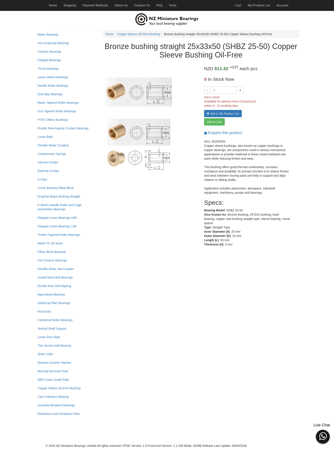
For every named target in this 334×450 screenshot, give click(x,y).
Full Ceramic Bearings (52, 260)
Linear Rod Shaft (48, 337)
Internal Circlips (47, 162)
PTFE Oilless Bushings (52, 119)
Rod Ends (43, 311)
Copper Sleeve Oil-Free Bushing (59, 388)
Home (109, 34)
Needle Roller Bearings (52, 85)
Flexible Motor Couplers (53, 145)
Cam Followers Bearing (53, 396)
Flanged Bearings (49, 60)
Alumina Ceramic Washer (54, 362)
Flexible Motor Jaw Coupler (55, 269)
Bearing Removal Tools (52, 371)
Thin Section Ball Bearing (54, 345)
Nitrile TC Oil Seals (50, 243)
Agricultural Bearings (51, 294)
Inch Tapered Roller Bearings (56, 111)
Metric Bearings (47, 34)
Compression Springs (51, 154)
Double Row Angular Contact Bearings (62, 128)
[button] (323, 436)
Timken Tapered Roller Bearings (58, 235)
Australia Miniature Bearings (56, 405)
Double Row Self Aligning (54, 286)
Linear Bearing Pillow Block (55, 188)
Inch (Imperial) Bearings (53, 43)
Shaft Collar (45, 354)
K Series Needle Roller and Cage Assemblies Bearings (59, 207)
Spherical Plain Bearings (53, 303)
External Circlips (48, 171)
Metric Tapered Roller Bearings (57, 102)
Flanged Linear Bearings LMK (57, 217)
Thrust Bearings (48, 68)
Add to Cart (214, 122)
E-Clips (42, 179)
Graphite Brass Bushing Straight (58, 196)
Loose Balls (45, 136)
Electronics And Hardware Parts (58, 413)
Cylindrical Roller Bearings (54, 320)
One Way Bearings (49, 94)
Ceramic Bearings (49, 51)
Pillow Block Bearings (51, 252)
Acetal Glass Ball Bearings (55, 277)
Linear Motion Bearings (52, 77)
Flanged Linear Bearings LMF (57, 226)
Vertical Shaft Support (51, 328)
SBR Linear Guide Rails (53, 379)
